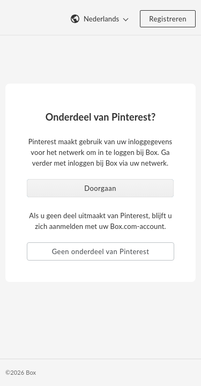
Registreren (168, 18)
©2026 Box (20, 372)
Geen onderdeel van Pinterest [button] (101, 251)
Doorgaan (100, 188)
